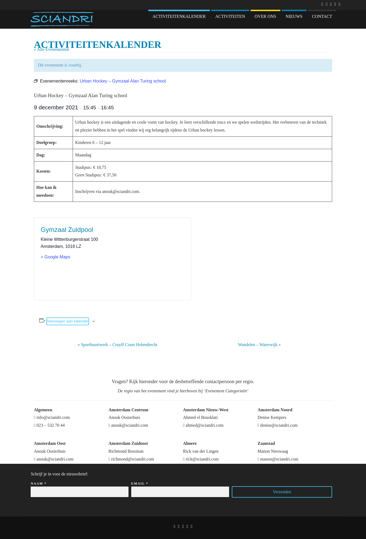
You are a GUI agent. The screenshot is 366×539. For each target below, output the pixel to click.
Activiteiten (230, 16)
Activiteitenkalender (179, 16)
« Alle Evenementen (51, 49)
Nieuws (294, 16)
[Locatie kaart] (148, 259)
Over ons (265, 16)
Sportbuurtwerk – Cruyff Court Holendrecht (117, 344)
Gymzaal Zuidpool (67, 229)
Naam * (80, 488)
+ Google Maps (55, 257)
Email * (180, 488)
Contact (322, 16)
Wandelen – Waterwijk (259, 344)
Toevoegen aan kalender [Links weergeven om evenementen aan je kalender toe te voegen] (67, 321)
